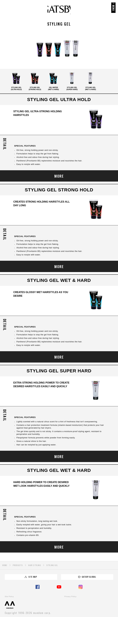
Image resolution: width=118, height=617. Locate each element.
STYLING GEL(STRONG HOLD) (35, 80)
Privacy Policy (70, 596)
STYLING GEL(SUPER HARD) (72, 80)
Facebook (37, 586)
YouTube (59, 586)
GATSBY (59, 9)
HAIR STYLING (34, 565)
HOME (4, 565)
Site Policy (9, 596)
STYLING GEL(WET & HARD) (90, 80)
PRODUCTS (18, 565)
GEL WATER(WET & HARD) (53, 80)
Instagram (80, 586)
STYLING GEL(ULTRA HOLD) (16, 80)
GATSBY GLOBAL (89, 576)
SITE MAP (32, 576)
